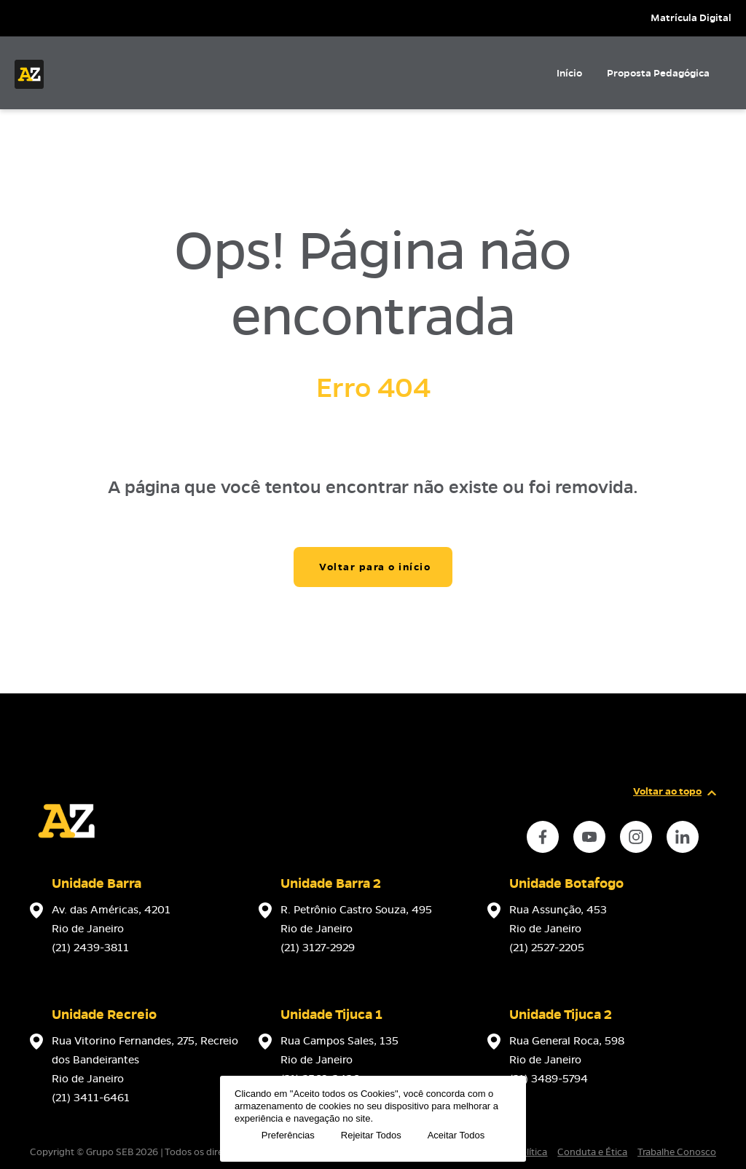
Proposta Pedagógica (658, 73)
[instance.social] (543, 837)
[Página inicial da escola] (66, 853)
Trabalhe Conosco (676, 1152)
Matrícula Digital (691, 18)
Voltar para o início (375, 567)
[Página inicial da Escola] (29, 74)
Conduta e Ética (592, 1152)
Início (569, 73)
